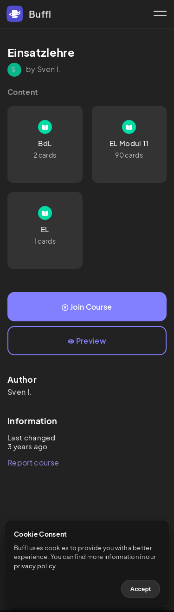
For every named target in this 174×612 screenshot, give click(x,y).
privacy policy (34, 566)
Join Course (87, 307)
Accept (140, 588)
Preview (87, 341)
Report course (33, 462)
